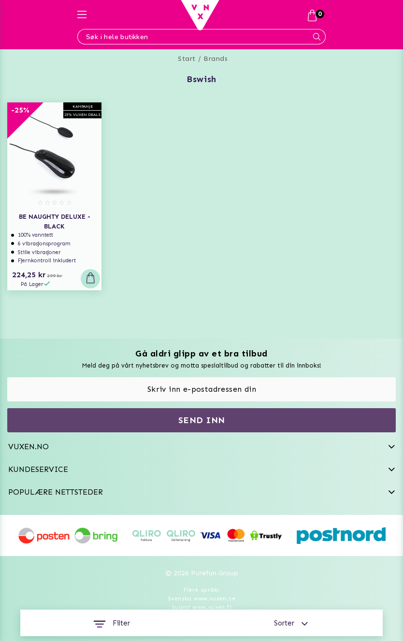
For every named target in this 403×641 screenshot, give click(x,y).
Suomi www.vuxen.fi (201, 607)
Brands (215, 59)
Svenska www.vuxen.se (201, 598)
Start (187, 59)
